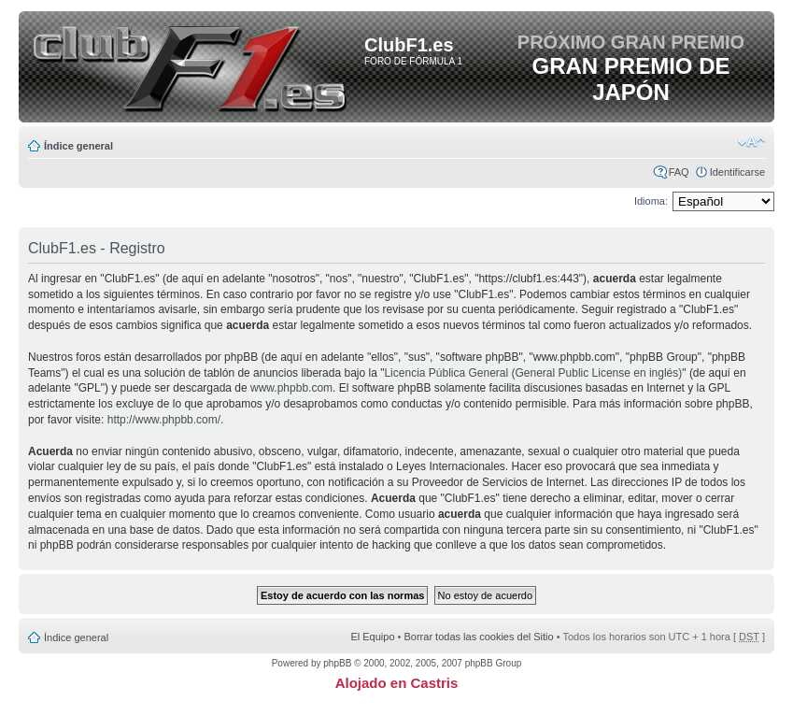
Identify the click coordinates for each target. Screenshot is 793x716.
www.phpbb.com (291, 387)
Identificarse (737, 172)
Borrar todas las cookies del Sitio (478, 636)
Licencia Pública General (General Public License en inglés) (533, 372)
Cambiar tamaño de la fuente (751, 142)
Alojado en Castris (397, 683)
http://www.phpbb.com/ (163, 419)
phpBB (337, 663)
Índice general (78, 145)
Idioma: (651, 201)
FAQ (679, 172)
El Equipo (372, 636)
